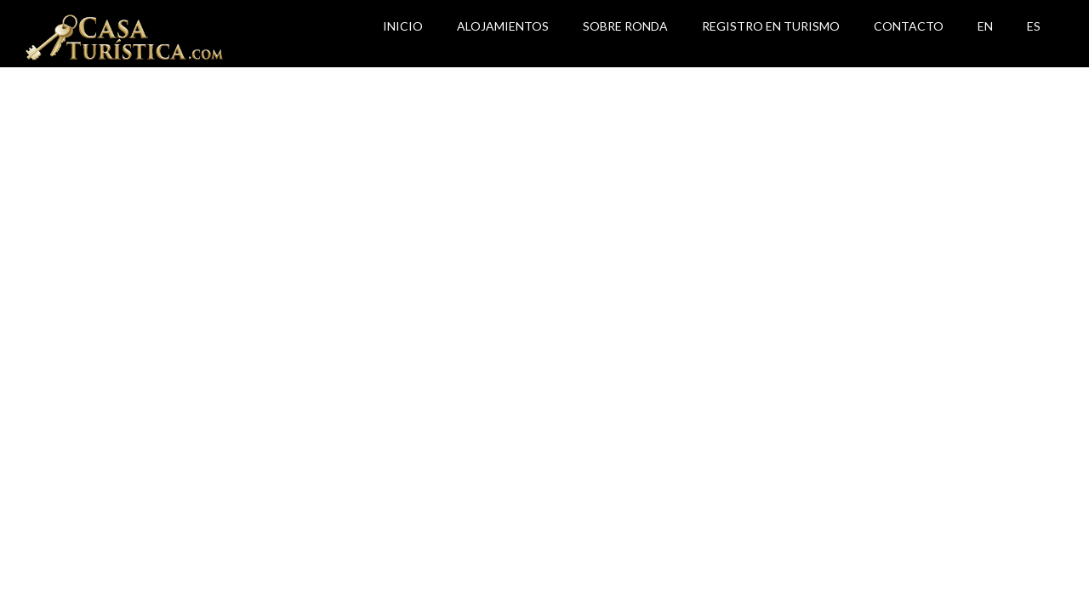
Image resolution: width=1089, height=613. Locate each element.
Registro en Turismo (771, 26)
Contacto (909, 26)
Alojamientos (503, 26)
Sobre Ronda (625, 26)
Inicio (403, 26)
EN (985, 26)
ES (1034, 26)
